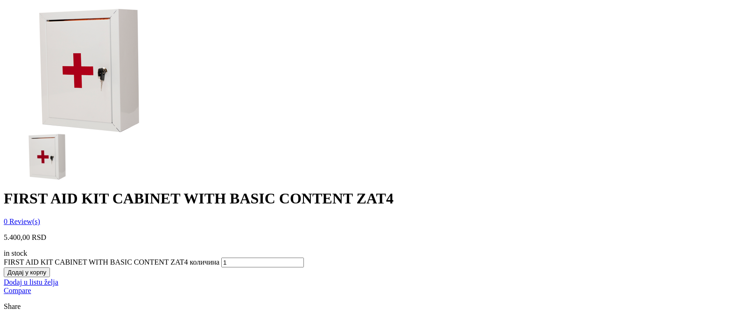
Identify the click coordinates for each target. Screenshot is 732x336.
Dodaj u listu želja (31, 282)
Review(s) (22, 221)
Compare (17, 290)
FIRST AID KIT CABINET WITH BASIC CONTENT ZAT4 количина (111, 262)
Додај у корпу (26, 272)
